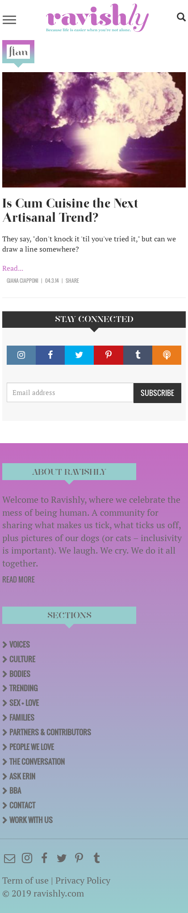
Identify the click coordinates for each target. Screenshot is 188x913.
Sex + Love (24, 702)
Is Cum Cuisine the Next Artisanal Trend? (70, 210)
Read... (12, 268)
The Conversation (37, 761)
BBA (15, 790)
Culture (22, 659)
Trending (23, 688)
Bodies (19, 673)
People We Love (31, 747)
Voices (19, 644)
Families (21, 717)
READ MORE (18, 579)
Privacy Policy (82, 880)
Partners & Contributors (50, 732)
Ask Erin (22, 776)
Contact (22, 805)
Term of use (25, 880)
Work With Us (31, 820)
